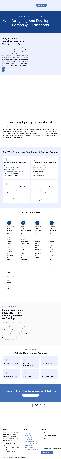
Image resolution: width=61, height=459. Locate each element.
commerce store (9, 51)
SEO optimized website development (13, 171)
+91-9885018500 (48, 441)
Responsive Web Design (38, 173)
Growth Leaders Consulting (40, 135)
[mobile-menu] (55, 5)
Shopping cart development (39, 169)
